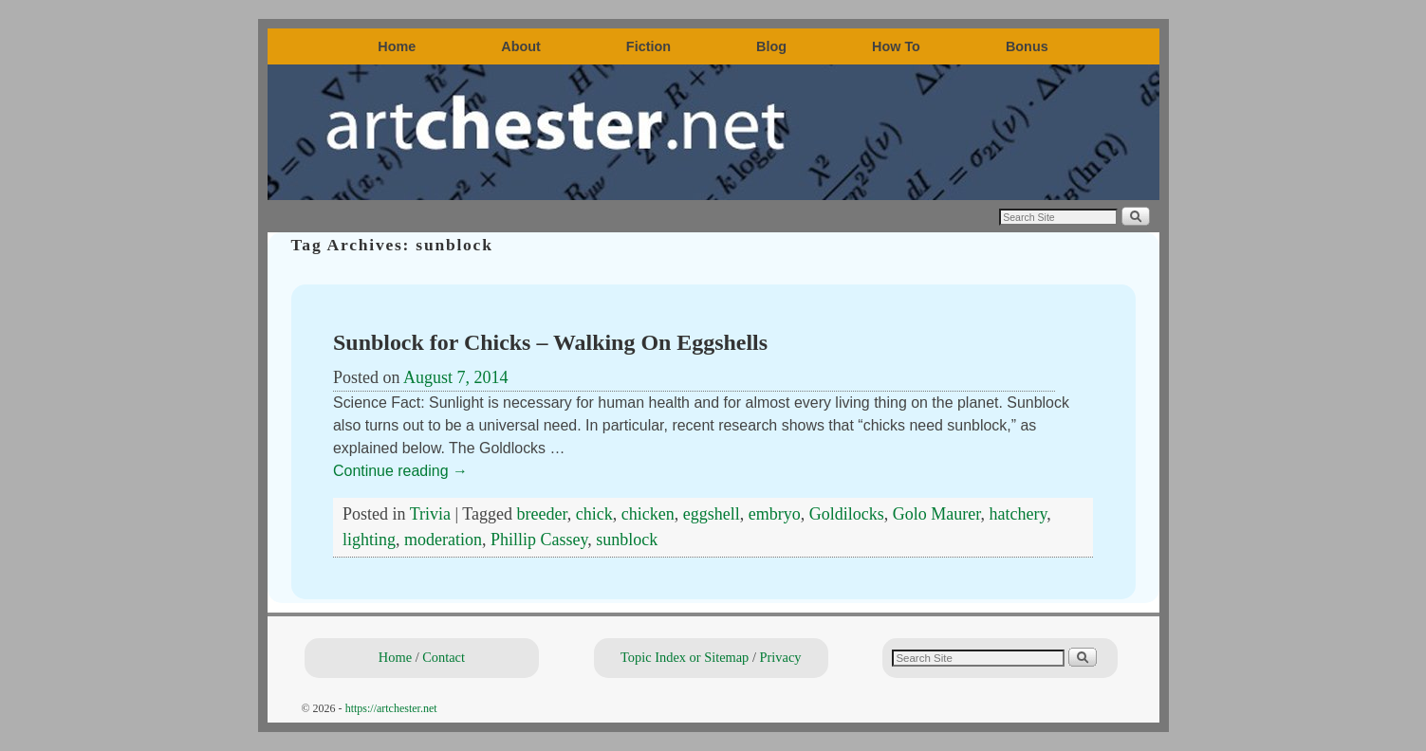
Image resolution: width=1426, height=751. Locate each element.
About (521, 46)
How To (896, 46)
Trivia (430, 513)
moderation (443, 539)
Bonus (1027, 46)
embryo (775, 513)
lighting (369, 539)
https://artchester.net (391, 708)
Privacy (781, 657)
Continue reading (400, 471)
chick (594, 513)
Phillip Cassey (539, 539)
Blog (771, 46)
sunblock (626, 539)
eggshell (711, 513)
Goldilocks (846, 513)
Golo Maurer (937, 513)
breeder (542, 513)
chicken (648, 513)
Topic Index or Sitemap (684, 657)
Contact (443, 657)
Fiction (648, 46)
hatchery (1018, 513)
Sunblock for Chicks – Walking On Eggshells (550, 342)
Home (397, 46)
